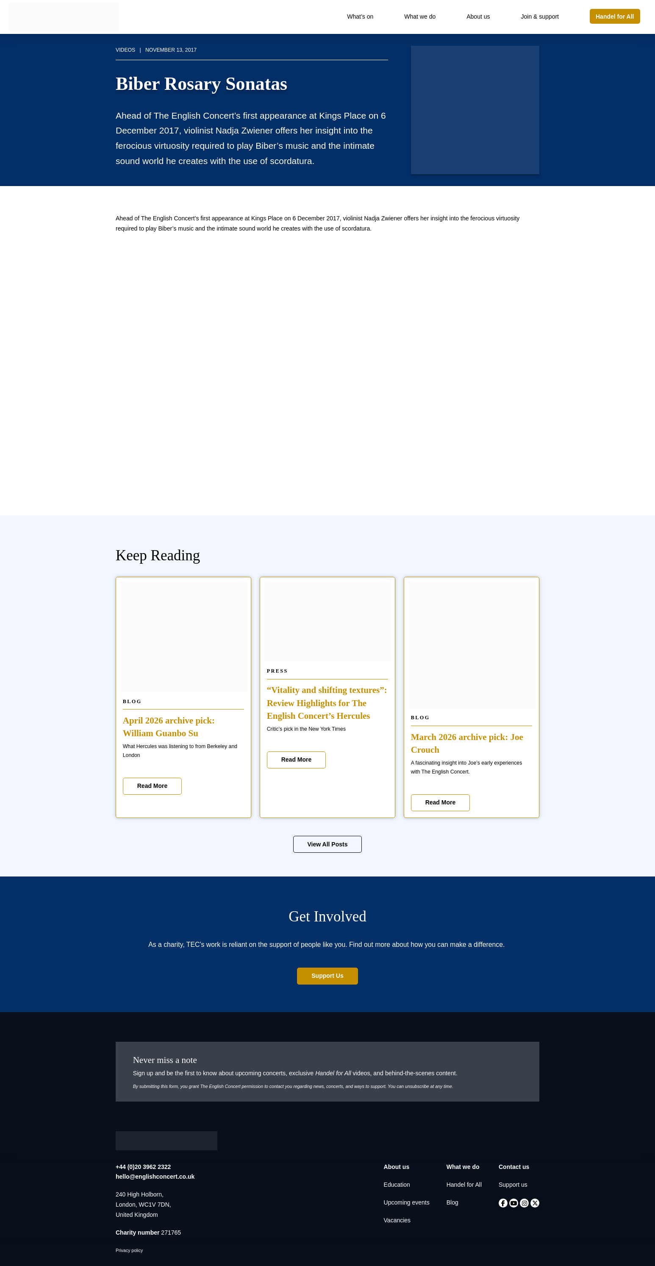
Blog (132, 701)
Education (397, 1184)
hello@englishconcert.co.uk (155, 1176)
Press (277, 671)
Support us (513, 1184)
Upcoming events (407, 1202)
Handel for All (464, 1184)
